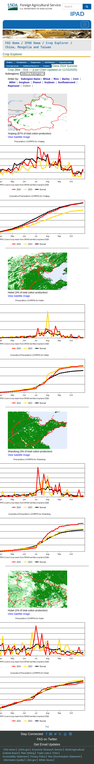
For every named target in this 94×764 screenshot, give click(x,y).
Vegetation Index (65, 62)
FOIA (55, 753)
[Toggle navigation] (85, 24)
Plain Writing (27, 753)
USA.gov (31, 760)
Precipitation (21, 62)
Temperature (35, 62)
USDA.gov (23, 749)
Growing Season (12, 66)
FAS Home (12, 43)
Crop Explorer (57, 43)
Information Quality (13, 760)
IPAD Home (32, 43)
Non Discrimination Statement (64, 756)
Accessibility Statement (15, 756)
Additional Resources (31, 66)
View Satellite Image (19, 137)
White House (46, 760)
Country (46, 66)
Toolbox (9, 62)
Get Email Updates (47, 744)
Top (47, 726)
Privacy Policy (38, 756)
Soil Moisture (50, 62)
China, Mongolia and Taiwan (28, 47)
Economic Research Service (47, 749)
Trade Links (43, 753)
